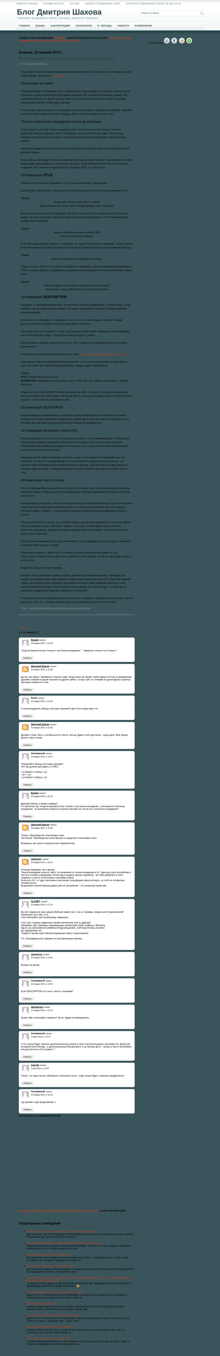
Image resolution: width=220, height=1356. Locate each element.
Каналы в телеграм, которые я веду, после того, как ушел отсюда (60, 1231)
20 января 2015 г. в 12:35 (42, 643)
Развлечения (143, 25)
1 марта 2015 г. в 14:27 (41, 1037)
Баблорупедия (60, 25)
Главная (24, 25)
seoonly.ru (36, 954)
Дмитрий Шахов (40, 666)
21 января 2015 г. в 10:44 (42, 984)
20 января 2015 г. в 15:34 (42, 796)
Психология (84, 25)
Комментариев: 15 (37, 64)
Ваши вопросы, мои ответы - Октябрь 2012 (49, 1254)
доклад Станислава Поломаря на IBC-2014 (103, 354)
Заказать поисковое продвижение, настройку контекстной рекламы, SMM (75, 39)
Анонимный (38, 753)
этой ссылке (58, 75)
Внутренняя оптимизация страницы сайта (66, 58)
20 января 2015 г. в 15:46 (42, 828)
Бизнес (40, 25)
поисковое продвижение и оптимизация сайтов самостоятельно (60, 608)
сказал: (42, 640)
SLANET (35, 901)
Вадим (34, 640)
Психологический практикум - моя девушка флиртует (54, 1292)
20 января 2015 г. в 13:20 (42, 701)
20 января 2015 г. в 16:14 (42, 862)
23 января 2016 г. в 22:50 (42, 1095)
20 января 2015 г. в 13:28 (42, 728)
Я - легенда (104, 25)
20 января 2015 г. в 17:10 (42, 905)
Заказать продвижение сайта (102, 3)
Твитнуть (23, 627)
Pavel (34, 698)
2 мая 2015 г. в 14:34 (40, 1068)
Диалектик (37, 1007)
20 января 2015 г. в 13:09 (42, 670)
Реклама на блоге (53, 3)
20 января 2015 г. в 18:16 (42, 958)
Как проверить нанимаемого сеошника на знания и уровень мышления (64, 1242)
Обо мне (75, 3)
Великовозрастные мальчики (41, 1303)
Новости (123, 25)
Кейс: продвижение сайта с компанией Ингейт (50, 1266)
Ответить (27, 658)
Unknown (36, 859)
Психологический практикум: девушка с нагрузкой (52, 1315)
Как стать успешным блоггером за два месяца (50, 1326)
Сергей (35, 1065)
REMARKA (60, 38)
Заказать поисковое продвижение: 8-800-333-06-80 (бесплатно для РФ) (59, 1210)
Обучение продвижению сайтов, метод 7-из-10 (153, 3)
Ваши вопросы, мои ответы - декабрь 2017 (49, 1338)
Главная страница (26, 3)
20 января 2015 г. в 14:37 (42, 757)
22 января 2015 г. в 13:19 (42, 1010)
